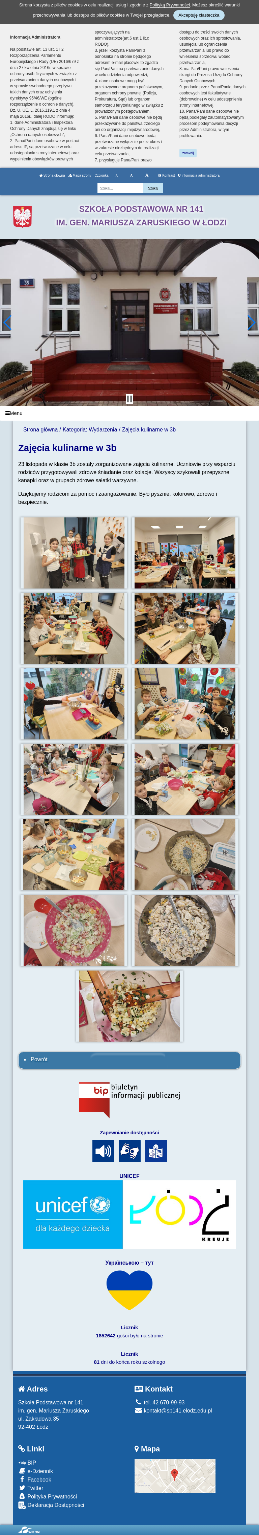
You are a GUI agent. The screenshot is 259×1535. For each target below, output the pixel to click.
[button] (7, 322)
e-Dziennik (35, 1471)
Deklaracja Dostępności (51, 1505)
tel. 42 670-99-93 (159, 1402)
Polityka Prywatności (47, 1496)
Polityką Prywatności (170, 4)
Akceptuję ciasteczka (198, 15)
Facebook (34, 1479)
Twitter (30, 1488)
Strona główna (52, 175)
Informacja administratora (199, 175)
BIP (27, 1463)
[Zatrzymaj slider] (129, 399)
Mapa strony (79, 175)
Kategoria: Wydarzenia (90, 429)
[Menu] (129, 413)
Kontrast (166, 175)
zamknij (188, 153)
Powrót (39, 1059)
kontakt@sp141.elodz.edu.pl (173, 1411)
